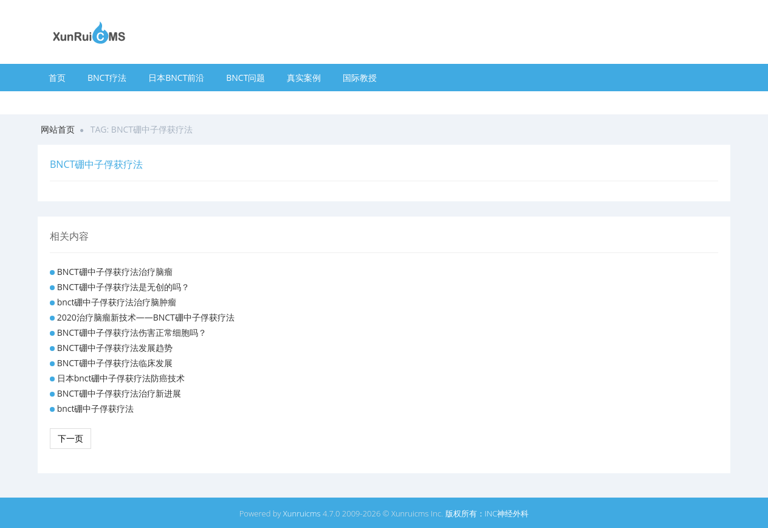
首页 (57, 77)
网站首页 (58, 129)
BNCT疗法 (106, 77)
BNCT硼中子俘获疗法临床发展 (115, 363)
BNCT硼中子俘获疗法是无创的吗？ (123, 287)
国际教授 (360, 77)
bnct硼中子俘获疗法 (95, 408)
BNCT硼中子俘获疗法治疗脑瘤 (115, 271)
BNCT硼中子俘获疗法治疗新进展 (119, 393)
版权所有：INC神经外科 (487, 513)
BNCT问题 (245, 77)
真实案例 (304, 77)
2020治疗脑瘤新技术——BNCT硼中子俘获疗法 (146, 317)
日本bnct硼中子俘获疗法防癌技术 (121, 378)
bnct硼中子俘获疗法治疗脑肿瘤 (117, 302)
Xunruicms (302, 513)
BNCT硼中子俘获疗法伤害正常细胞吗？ (132, 332)
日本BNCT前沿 (176, 77)
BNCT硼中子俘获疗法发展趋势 (115, 347)
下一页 (70, 438)
